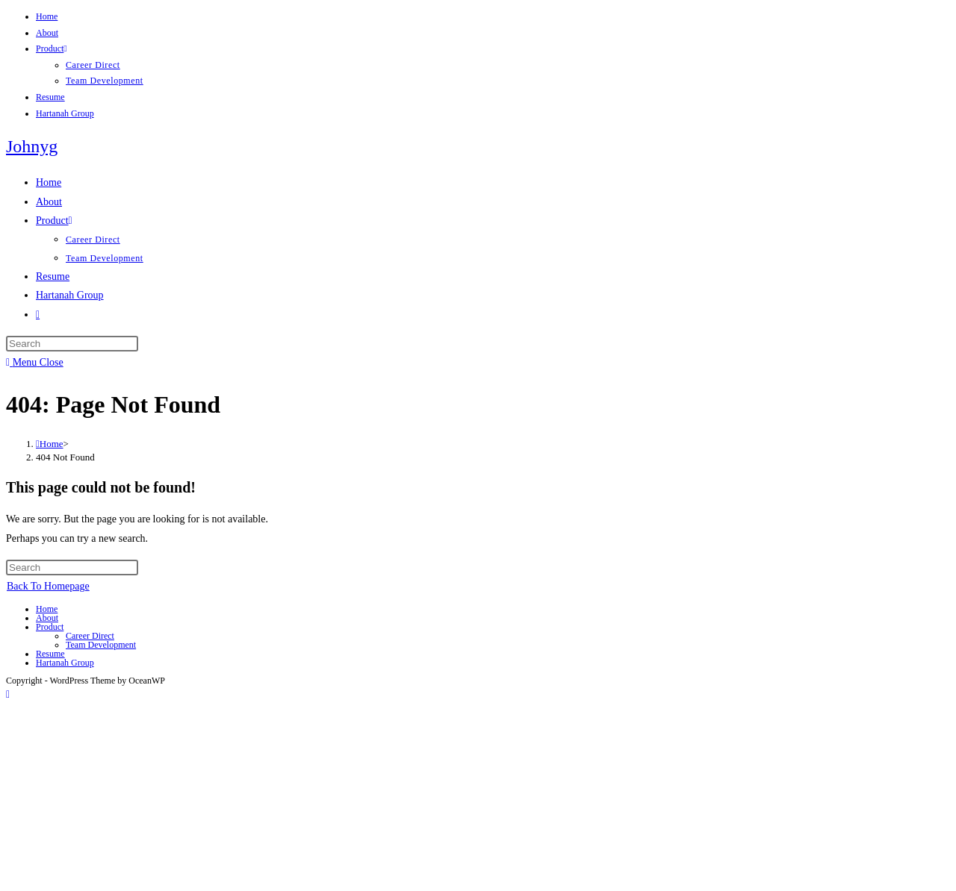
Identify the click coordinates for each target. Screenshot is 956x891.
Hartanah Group (65, 113)
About (47, 33)
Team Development (104, 80)
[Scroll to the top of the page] (8, 694)
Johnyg (32, 146)
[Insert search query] (72, 343)
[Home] (49, 443)
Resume (50, 97)
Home (47, 16)
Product (51, 48)
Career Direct (93, 65)
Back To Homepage (48, 586)
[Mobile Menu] (34, 362)
